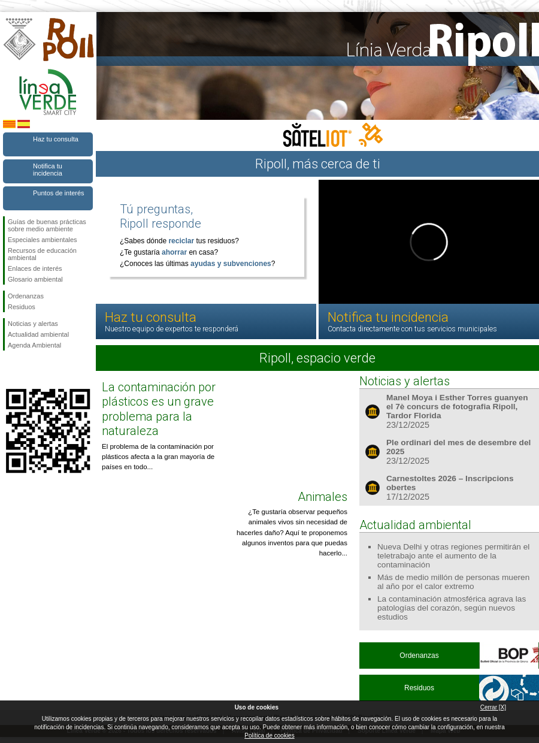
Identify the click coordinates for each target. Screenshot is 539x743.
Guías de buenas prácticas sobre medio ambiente (47, 225)
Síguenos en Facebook (10, 370)
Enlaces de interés (35, 268)
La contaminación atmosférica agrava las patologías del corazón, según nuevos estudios (451, 607)
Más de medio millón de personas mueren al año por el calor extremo (453, 582)
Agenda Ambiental (34, 345)
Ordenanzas (26, 296)
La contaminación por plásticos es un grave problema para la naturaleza (159, 409)
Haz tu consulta (55, 139)
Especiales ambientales (42, 239)
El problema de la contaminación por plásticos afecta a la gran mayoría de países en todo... (158, 457)
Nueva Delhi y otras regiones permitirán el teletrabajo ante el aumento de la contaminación (453, 555)
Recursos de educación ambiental (42, 254)
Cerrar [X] (493, 707)
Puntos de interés (58, 193)
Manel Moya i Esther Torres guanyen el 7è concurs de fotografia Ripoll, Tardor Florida (457, 406)
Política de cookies (269, 735)
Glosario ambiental (35, 279)
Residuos (21, 306)
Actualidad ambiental (38, 334)
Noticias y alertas (33, 323)
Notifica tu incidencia (47, 169)
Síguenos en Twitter (30, 370)
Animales (322, 497)
